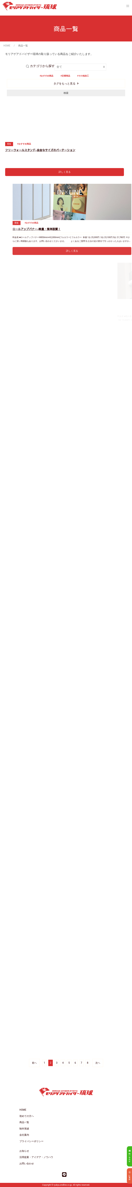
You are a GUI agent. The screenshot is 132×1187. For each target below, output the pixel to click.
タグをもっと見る (64, 83)
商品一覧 (24, 1122)
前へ (34, 1062)
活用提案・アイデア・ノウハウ (36, 1157)
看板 (9, 144)
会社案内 (24, 1134)
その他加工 (84, 76)
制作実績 (24, 1128)
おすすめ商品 (47, 76)
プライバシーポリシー (31, 1141)
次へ (97, 1062)
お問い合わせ (26, 1163)
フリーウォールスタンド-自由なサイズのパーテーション (40, 150)
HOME (6, 45)
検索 (66, 93)
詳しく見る (65, 171)
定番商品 (66, 76)
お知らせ (24, 1151)
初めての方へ (26, 1116)
